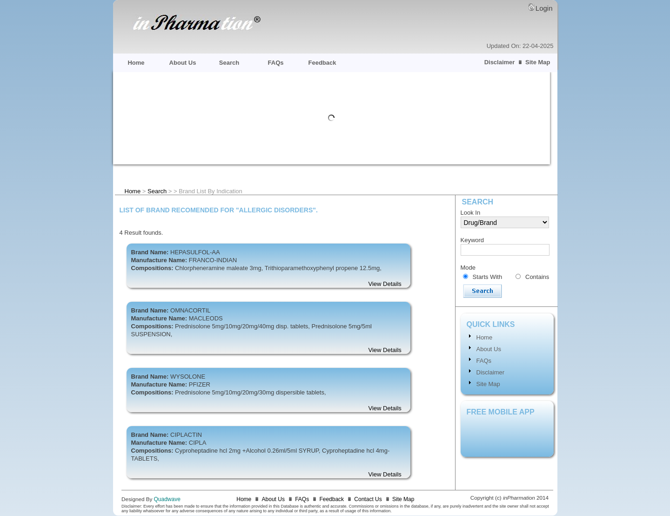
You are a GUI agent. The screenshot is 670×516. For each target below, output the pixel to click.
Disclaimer (499, 62)
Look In (471, 212)
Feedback (322, 62)
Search (229, 62)
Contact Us (368, 499)
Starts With (487, 276)
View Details (385, 283)
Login (544, 8)
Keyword (472, 240)
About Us (182, 62)
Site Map (537, 62)
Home (135, 62)
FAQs (276, 62)
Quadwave (167, 499)
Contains (537, 276)
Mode (468, 267)
